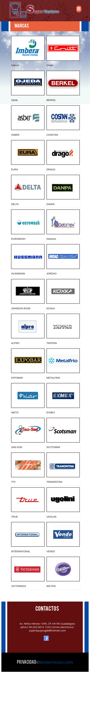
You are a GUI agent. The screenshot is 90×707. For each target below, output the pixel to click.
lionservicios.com (56, 696)
